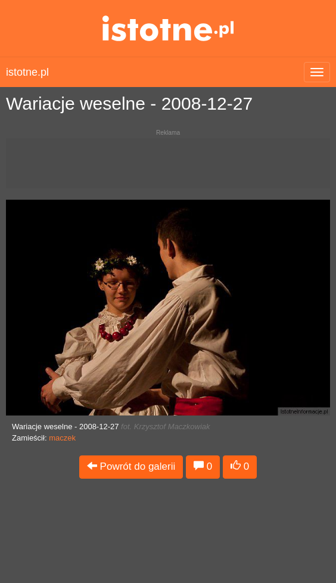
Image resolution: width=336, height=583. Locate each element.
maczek (62, 437)
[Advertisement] (168, 168)
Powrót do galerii (131, 466)
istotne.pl (168, 28)
